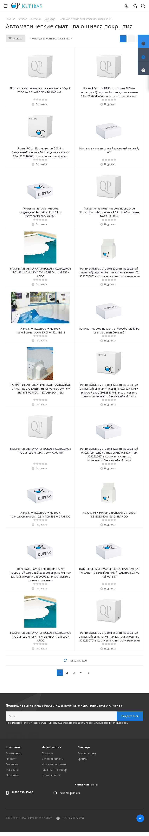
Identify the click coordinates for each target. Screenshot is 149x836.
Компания (13, 747)
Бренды (82, 759)
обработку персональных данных (92, 722)
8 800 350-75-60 (22, 792)
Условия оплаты (52, 759)
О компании (14, 753)
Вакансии (12, 764)
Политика (12, 775)
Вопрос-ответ (86, 753)
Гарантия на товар (54, 769)
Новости (11, 759)
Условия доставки (54, 764)
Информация (51, 747)
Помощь (47, 753)
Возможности (51, 775)
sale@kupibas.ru (70, 793)
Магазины (12, 769)
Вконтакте (140, 818)
